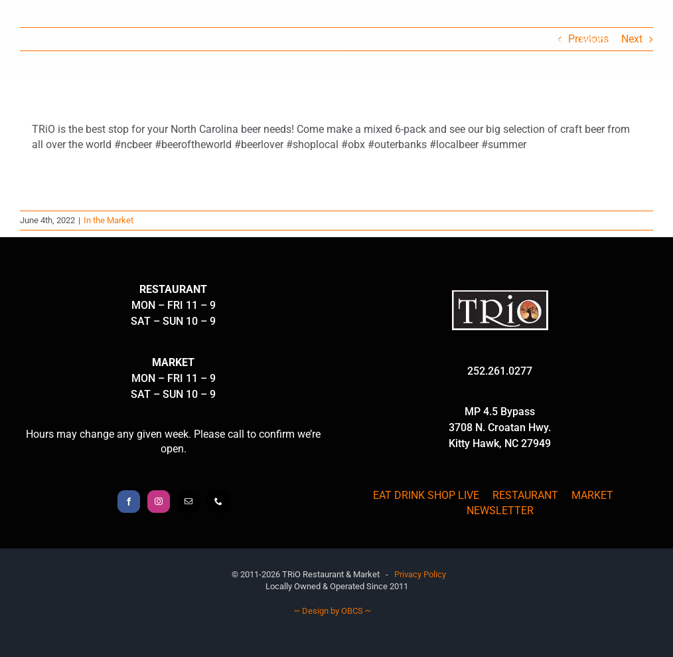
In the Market (108, 220)
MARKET (592, 495)
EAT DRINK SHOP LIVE (426, 495)
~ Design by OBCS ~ (332, 611)
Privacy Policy (420, 574)
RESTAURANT (525, 495)
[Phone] (218, 501)
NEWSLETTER (500, 510)
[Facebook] (128, 501)
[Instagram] (158, 501)
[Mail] (188, 501)
